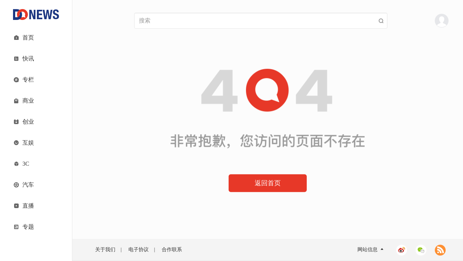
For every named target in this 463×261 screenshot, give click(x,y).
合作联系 (172, 249)
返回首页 (268, 183)
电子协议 (138, 249)
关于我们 (105, 249)
